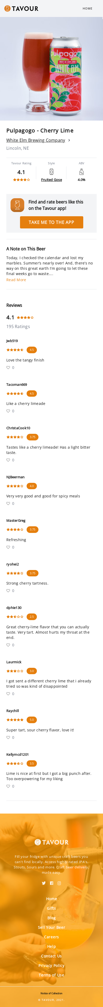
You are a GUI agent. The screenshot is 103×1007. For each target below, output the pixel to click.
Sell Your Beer (51, 927)
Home (87, 8)
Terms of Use (51, 975)
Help (51, 946)
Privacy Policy (51, 965)
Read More (16, 279)
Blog (51, 917)
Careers (51, 936)
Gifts (51, 908)
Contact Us (51, 956)
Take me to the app (51, 222)
